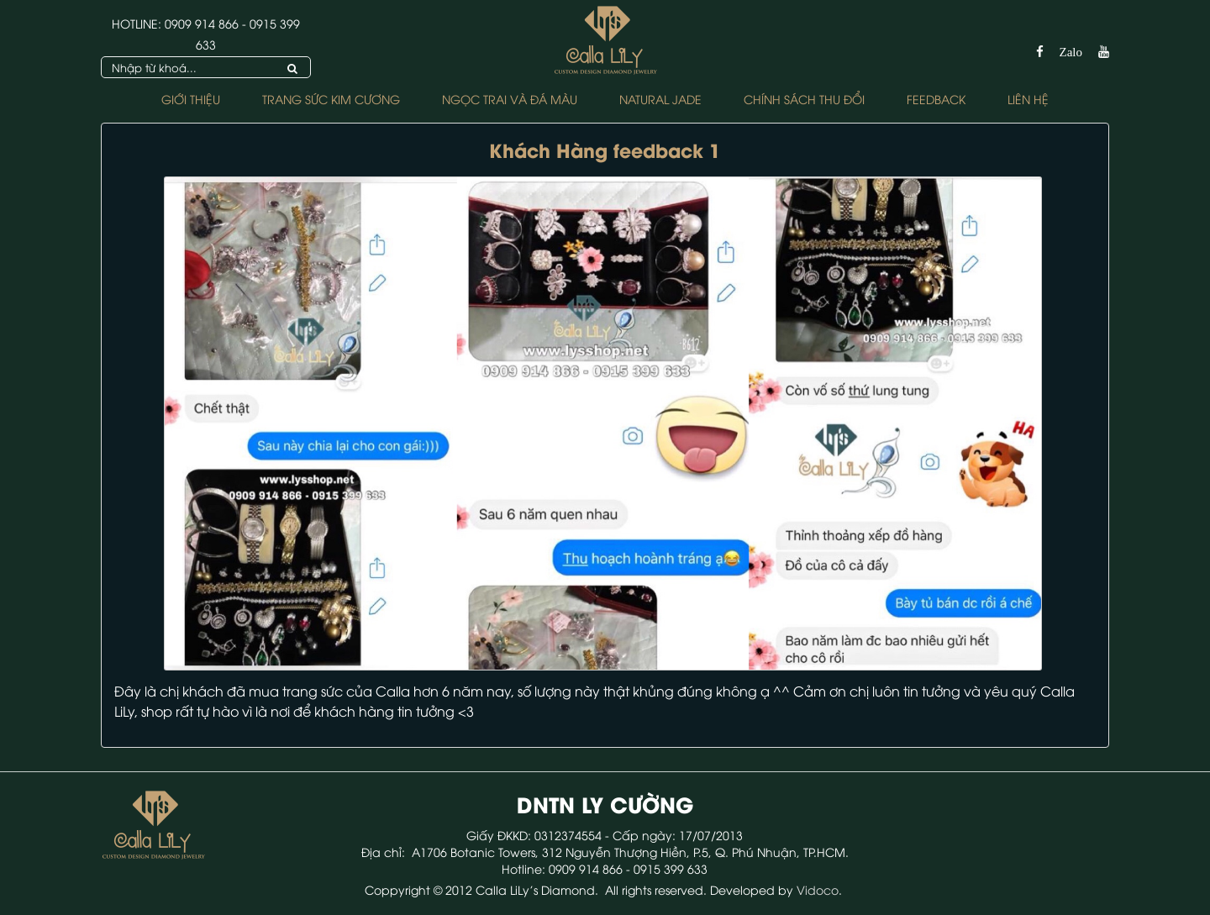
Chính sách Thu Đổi (804, 99)
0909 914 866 (202, 23)
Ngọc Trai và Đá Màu (509, 99)
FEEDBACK (936, 99)
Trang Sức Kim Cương (331, 99)
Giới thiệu (190, 99)
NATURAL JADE (660, 99)
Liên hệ (1028, 99)
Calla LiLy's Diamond (535, 889)
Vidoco (818, 889)
